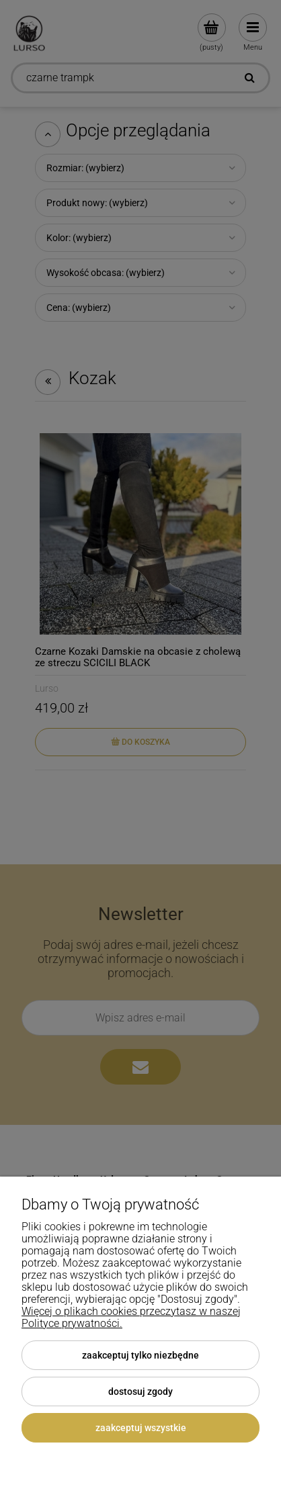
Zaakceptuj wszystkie (140, 1427)
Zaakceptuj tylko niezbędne (140, 1355)
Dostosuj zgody (140, 1391)
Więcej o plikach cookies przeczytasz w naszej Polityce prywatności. (131, 1317)
